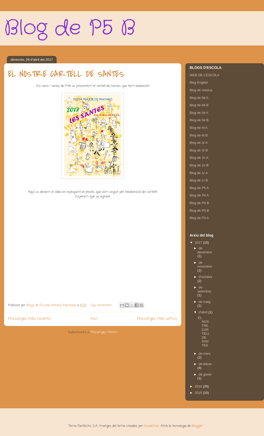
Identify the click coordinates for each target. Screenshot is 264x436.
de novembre (204, 265)
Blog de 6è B (199, 105)
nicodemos (151, 426)
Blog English (199, 82)
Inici (93, 319)
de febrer (205, 364)
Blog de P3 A (199, 218)
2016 (199, 386)
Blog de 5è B (199, 120)
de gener (205, 374)
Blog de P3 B (199, 210)
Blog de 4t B (199, 135)
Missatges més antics (157, 319)
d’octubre (205, 277)
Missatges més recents (29, 319)
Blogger (197, 426)
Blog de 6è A (199, 98)
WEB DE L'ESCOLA (204, 75)
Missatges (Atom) (104, 332)
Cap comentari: (102, 305)
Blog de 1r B (199, 180)
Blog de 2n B (199, 165)
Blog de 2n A (199, 158)
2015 (199, 393)
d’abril (203, 312)
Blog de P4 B (199, 203)
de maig (204, 302)
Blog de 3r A (199, 143)
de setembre (204, 289)
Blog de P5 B (69, 28)
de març (205, 353)
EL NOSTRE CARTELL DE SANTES (66, 74)
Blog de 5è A (199, 113)
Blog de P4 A (199, 195)
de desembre (204, 250)
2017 (199, 242)
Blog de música (201, 90)
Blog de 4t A (198, 128)
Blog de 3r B (199, 150)
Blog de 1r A (199, 173)
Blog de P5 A (199, 188)
